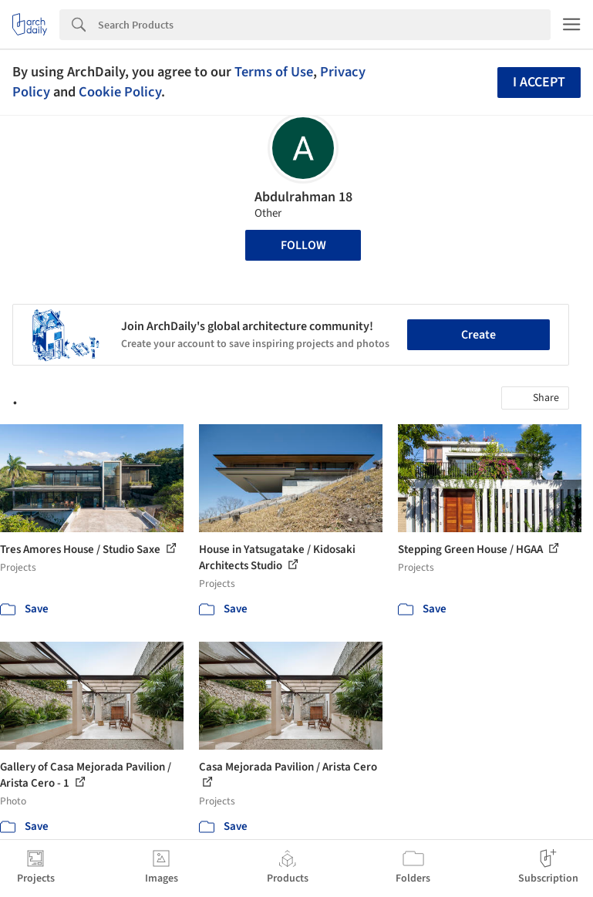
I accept (539, 82)
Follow (303, 245)
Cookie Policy (120, 92)
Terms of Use (273, 72)
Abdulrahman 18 (303, 197)
